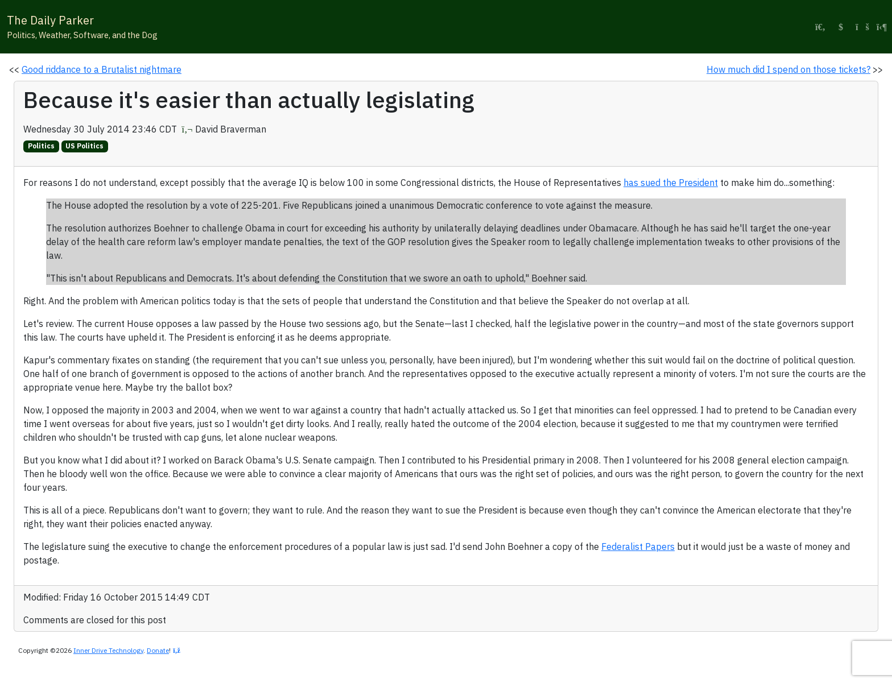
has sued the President (670, 182)
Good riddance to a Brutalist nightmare (101, 69)
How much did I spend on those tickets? (788, 69)
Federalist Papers (638, 546)
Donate (158, 650)
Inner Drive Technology (108, 650)
